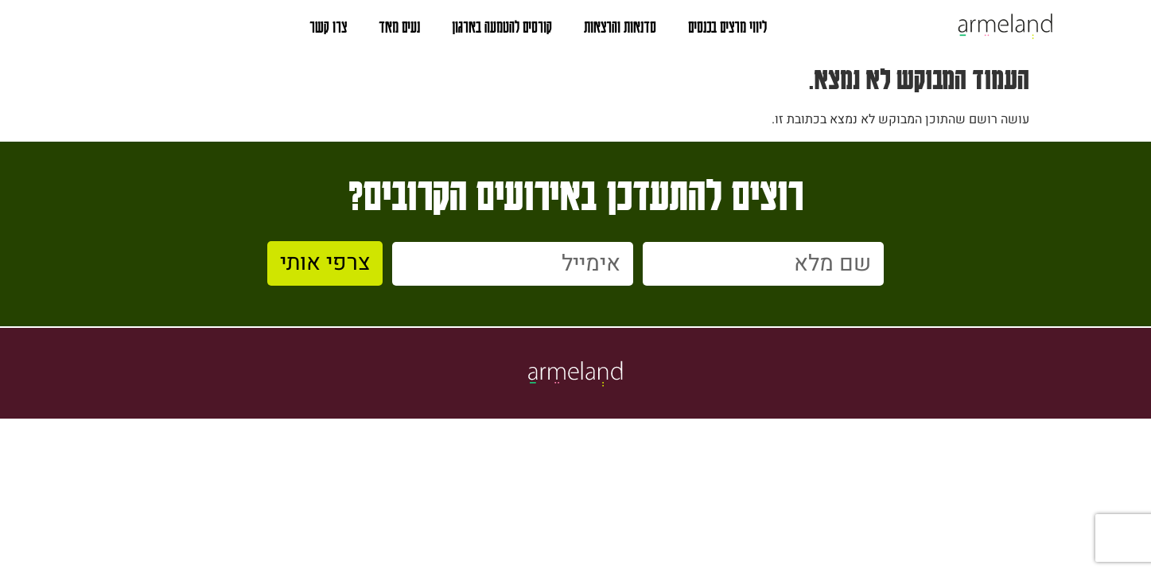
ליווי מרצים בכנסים (727, 26)
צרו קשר (328, 26)
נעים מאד (399, 26)
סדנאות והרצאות (620, 26)
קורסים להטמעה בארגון (502, 26)
